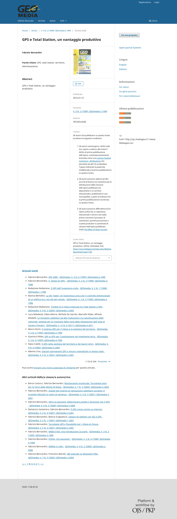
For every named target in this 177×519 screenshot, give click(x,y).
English (123, 64)
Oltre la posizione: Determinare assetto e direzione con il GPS (79, 401)
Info (62, 20)
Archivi (41, 20)
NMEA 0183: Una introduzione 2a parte (68, 431)
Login (156, 2)
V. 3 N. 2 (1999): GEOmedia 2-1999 (56, 30)
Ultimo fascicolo (25, 20)
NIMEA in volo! (56, 446)
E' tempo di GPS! (57, 280)
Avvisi (52, 20)
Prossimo (102, 361)
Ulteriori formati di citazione (87, 258)
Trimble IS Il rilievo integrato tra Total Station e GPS (77, 306)
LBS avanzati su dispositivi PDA (82, 453)
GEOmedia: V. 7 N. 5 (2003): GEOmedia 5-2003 (86, 387)
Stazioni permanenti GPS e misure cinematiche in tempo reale (73, 351)
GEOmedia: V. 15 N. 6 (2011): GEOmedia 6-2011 (69, 325)
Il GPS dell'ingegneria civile (65, 288)
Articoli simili (30, 271)
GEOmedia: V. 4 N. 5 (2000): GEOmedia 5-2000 (52, 405)
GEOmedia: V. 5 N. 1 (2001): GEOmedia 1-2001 (51, 420)
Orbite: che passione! (59, 439)
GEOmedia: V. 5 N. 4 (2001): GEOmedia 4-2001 (51, 413)
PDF (79, 83)
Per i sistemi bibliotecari (129, 96)
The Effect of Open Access (95, 229)
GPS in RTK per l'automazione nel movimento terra (70, 336)
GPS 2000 (53, 277)
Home (25, 30)
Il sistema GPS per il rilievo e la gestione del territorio (69, 329)
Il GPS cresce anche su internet (86, 409)
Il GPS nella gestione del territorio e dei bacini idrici (68, 344)
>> (42, 464)
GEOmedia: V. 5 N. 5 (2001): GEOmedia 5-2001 (51, 355)
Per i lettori (124, 87)
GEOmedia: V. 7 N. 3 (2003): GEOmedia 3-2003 (51, 457)
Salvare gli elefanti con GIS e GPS (85, 416)
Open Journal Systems (130, 47)
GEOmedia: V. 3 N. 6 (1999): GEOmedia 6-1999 (82, 277)
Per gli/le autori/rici (127, 91)
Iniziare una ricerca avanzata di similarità (54, 367)
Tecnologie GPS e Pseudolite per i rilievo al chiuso (73, 424)
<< (23, 464)
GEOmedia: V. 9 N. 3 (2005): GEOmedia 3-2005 (51, 310)
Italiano (123, 69)
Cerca (153, 20)
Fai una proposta (129, 35)
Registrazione (145, 2)
